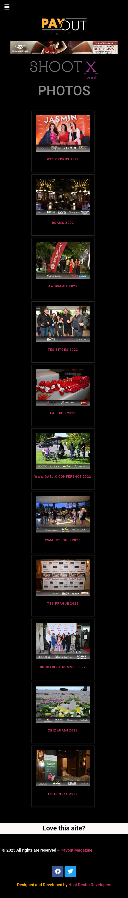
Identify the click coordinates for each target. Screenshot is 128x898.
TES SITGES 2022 (63, 349)
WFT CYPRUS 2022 (63, 159)
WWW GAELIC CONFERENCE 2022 (62, 476)
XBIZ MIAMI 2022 (63, 730)
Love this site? (64, 828)
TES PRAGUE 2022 (63, 603)
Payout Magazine (76, 850)
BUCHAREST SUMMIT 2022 (63, 667)
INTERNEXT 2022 (63, 794)
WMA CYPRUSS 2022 (62, 540)
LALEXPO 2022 (63, 413)
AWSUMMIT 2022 (62, 286)
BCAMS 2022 (63, 222)
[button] (64, 7)
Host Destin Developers (89, 884)
